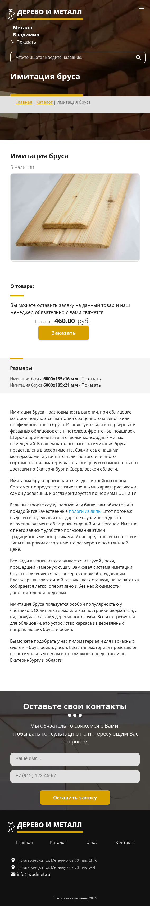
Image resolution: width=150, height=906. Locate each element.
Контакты (125, 842)
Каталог (44, 102)
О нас (92, 842)
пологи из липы (85, 511)
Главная (24, 102)
